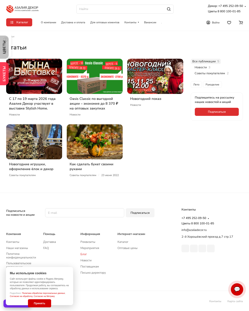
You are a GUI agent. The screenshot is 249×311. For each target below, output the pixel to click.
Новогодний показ (145, 98)
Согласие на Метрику (44, 296)
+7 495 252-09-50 (230, 6)
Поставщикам (89, 266)
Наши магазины (17, 248)
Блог (83, 254)
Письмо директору (93, 273)
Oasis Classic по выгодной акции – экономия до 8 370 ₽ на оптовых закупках (94, 103)
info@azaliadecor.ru (194, 230)
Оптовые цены (127, 248)
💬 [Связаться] (237, 289)
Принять (39, 303)
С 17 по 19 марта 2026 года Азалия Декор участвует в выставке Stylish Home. (32, 103)
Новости (86, 260)
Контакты (12, 242)
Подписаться (140, 213)
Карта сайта (235, 301)
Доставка (49, 242)
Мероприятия (89, 248)
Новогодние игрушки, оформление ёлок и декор (31, 166)
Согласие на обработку (21, 296)
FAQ (46, 248)
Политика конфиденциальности (21, 255)
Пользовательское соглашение (18, 265)
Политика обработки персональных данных (43, 293)
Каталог (122, 242)
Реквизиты (87, 242)
